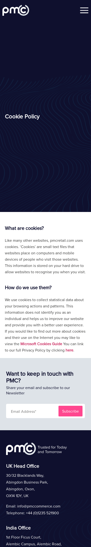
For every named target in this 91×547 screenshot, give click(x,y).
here (69, 350)
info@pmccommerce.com (38, 506)
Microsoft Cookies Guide (41, 343)
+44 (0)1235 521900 (42, 513)
